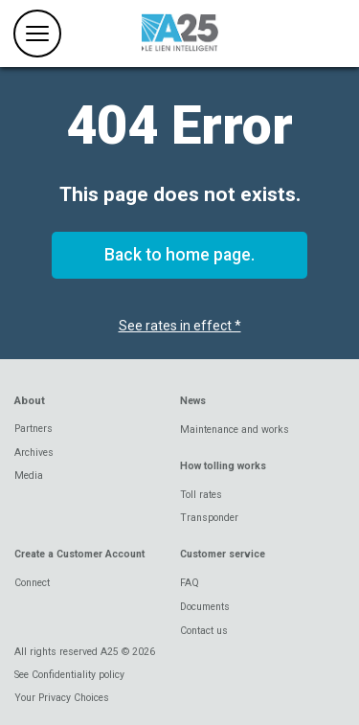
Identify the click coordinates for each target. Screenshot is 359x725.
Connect (32, 583)
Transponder (209, 517)
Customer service (222, 554)
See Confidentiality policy (69, 674)
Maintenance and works (234, 429)
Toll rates (201, 494)
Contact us (204, 630)
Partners (33, 428)
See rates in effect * (180, 325)
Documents (205, 606)
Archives (34, 452)
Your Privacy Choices (61, 697)
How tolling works (223, 466)
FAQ (189, 583)
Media (28, 475)
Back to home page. (179, 254)
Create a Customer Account (79, 554)
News (193, 401)
